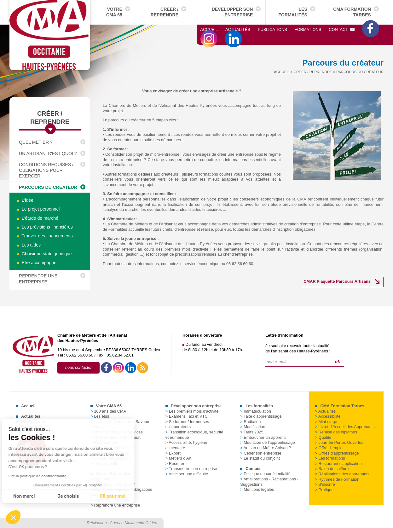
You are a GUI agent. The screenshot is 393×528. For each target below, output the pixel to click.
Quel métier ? (36, 142)
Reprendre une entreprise (38, 278)
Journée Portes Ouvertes (339, 442)
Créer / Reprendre (164, 12)
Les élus (99, 416)
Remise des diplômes (336, 432)
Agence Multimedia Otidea (133, 522)
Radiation (250, 421)
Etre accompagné (36, 262)
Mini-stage (326, 421)
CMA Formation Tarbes (352, 12)
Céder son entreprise (260, 453)
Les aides (29, 244)
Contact (342, 29)
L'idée (25, 200)
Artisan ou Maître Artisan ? (265, 447)
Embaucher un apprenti (263, 437)
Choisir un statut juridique (44, 253)
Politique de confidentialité (265, 473)
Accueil (209, 29)
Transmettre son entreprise (191, 468)
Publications (272, 29)
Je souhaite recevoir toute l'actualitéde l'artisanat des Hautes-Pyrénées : (297, 348)
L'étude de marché (37, 218)
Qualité (323, 437)
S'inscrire (325, 484)
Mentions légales (257, 489)
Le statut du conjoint (260, 458)
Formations (308, 29)
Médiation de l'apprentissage (267, 442)
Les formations (330, 458)
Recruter (174, 463)
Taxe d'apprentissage (260, 416)
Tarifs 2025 (251, 432)
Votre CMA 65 (114, 12)
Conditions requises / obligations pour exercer (46, 170)
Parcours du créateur (48, 187)
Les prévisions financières (45, 226)
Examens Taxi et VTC (186, 416)
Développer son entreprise (232, 12)
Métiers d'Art (178, 458)
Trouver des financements (45, 235)
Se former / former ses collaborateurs (187, 424)
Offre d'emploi (329, 447)
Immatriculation (255, 411)
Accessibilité (328, 416)
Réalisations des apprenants (342, 474)
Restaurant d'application (338, 463)
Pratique (324, 489)
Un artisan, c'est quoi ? (48, 153)
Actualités (237, 29)
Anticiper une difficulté (186, 474)
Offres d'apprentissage (337, 453)
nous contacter (78, 367)
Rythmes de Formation (337, 479)
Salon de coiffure (332, 468)
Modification (252, 426)
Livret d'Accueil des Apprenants (345, 426)
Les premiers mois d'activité (192, 411)
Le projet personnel (38, 209)
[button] (13, 517)
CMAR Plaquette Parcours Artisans (337, 281)
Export (173, 453)
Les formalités (292, 12)
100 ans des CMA (108, 411)
